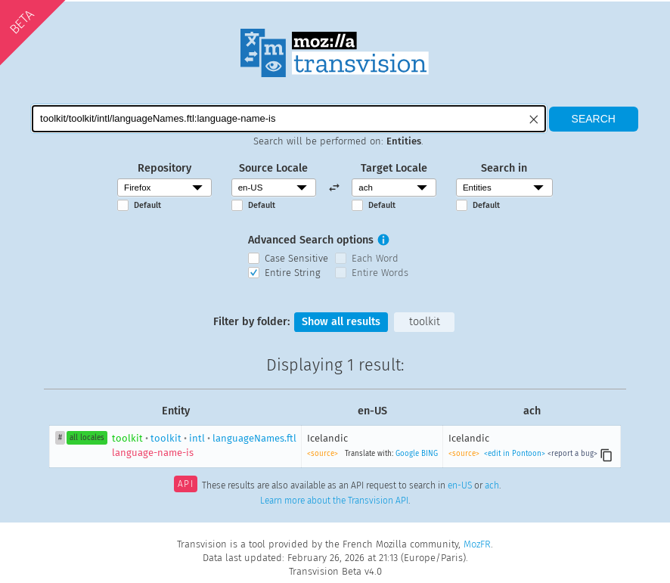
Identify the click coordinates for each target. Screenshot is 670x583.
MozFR (477, 544)
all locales (87, 437)
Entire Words (380, 272)
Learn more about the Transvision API (334, 500)
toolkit (424, 321)
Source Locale (273, 168)
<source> (322, 453)
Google (407, 453)
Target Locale (394, 168)
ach (492, 485)
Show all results (341, 321)
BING (429, 453)
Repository (164, 168)
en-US (460, 485)
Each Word (375, 258)
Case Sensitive (296, 258)
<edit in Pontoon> (514, 453)
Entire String (293, 272)
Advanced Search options (311, 240)
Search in (504, 168)
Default (147, 205)
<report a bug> (572, 453)
